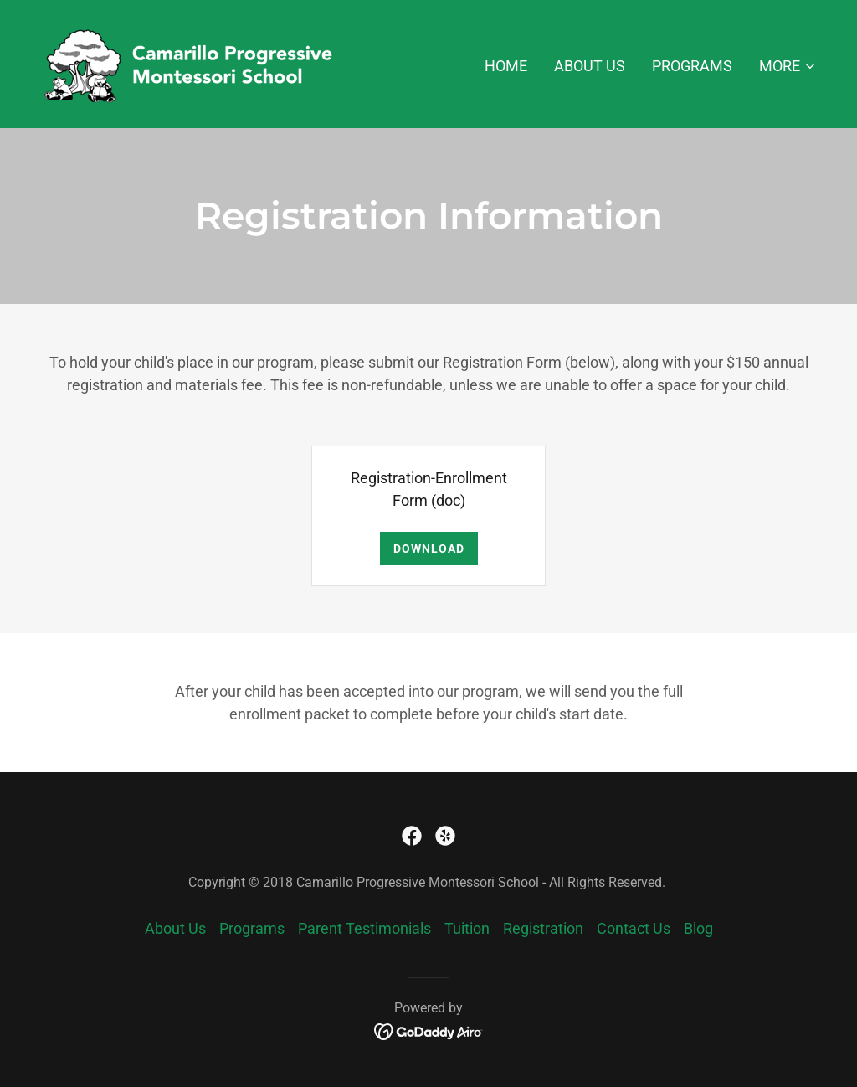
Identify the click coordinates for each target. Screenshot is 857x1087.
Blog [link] (698, 928)
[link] (194, 62)
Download (428, 548)
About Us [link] (589, 66)
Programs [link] (692, 66)
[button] (788, 66)
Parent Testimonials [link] (364, 928)
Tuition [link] (467, 928)
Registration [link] (543, 928)
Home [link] (506, 66)
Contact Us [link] (633, 928)
